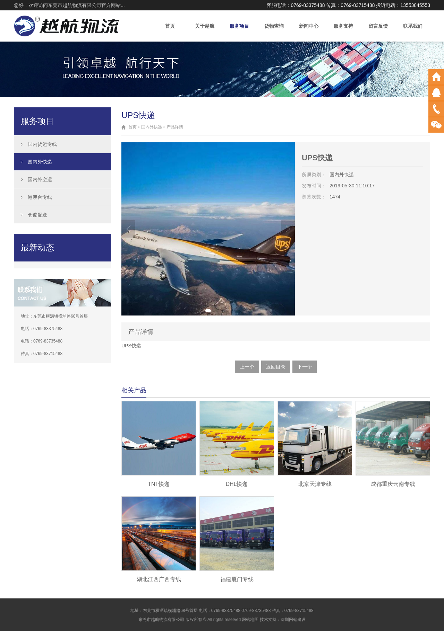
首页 (170, 26)
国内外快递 (40, 162)
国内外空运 (40, 179)
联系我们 (412, 26)
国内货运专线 (42, 144)
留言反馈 (378, 26)
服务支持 (343, 26)
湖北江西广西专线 (159, 579)
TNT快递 (159, 484)
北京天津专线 (315, 484)
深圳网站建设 (293, 619)
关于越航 (204, 26)
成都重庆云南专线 (393, 484)
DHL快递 (236, 484)
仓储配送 (37, 214)
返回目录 (275, 367)
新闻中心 (308, 26)
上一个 (247, 367)
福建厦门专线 (237, 579)
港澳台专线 (40, 197)
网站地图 (250, 619)
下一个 (304, 367)
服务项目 (239, 26)
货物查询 (274, 26)
